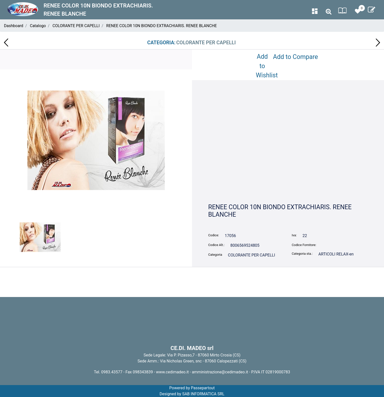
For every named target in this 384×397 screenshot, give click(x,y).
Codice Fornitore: (304, 245)
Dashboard (13, 25)
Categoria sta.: (302, 253)
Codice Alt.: (216, 245)
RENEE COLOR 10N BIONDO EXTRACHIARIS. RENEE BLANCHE (161, 25)
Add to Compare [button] (295, 56)
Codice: (213, 235)
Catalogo (38, 25)
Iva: (294, 235)
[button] (328, 11)
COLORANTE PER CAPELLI (76, 25)
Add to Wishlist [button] (263, 66)
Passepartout (203, 388)
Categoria (215, 254)
